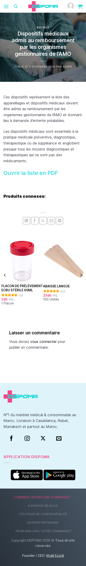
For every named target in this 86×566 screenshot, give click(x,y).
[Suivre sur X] (43, 439)
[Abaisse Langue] (64, 261)
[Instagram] (27, 439)
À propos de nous (43, 505)
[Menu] (6, 6)
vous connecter (43, 341)
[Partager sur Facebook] (35, 220)
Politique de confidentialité (43, 514)
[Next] (81, 275)
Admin (67, 66)
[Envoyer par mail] (51, 220)
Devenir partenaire (43, 522)
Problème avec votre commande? (44, 531)
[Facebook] (11, 439)
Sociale (43, 27)
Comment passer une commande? (42, 497)
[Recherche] (16, 6)
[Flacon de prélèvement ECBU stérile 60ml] (22, 261)
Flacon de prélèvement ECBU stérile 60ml (22, 288)
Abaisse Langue (56, 286)
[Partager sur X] (43, 220)
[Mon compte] (70, 6)
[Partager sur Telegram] (59, 220)
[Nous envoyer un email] (58, 439)
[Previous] (5, 275)
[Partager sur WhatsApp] (26, 220)
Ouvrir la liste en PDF (30, 173)
